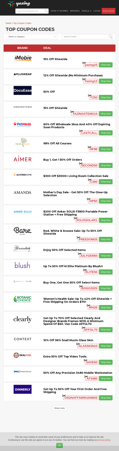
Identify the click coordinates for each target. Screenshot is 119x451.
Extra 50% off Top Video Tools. (65, 356)
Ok (59, 445)
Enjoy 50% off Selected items (64, 250)
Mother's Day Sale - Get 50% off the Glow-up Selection (75, 194)
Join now (108, 13)
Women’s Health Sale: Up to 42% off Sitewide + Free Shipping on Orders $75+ (77, 300)
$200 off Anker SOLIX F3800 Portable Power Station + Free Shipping (75, 213)
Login (96, 13)
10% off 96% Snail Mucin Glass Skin (68, 340)
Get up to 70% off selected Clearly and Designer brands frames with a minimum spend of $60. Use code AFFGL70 (73, 321)
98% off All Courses (57, 143)
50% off (49, 91)
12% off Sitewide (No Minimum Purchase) (73, 75)
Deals (86, 13)
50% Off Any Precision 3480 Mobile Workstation (77, 372)
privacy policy (104, 440)
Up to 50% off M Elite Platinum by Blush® (73, 266)
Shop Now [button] (106, 65)
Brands (75, 13)
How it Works (59, 13)
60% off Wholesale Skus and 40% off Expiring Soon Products (76, 126)
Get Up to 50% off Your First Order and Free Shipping (75, 390)
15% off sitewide (55, 59)
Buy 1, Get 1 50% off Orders (62, 159)
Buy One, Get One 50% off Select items (71, 282)
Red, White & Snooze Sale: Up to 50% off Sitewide (72, 232)
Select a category (31, 36)
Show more (59, 408)
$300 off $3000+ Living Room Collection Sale (75, 176)
